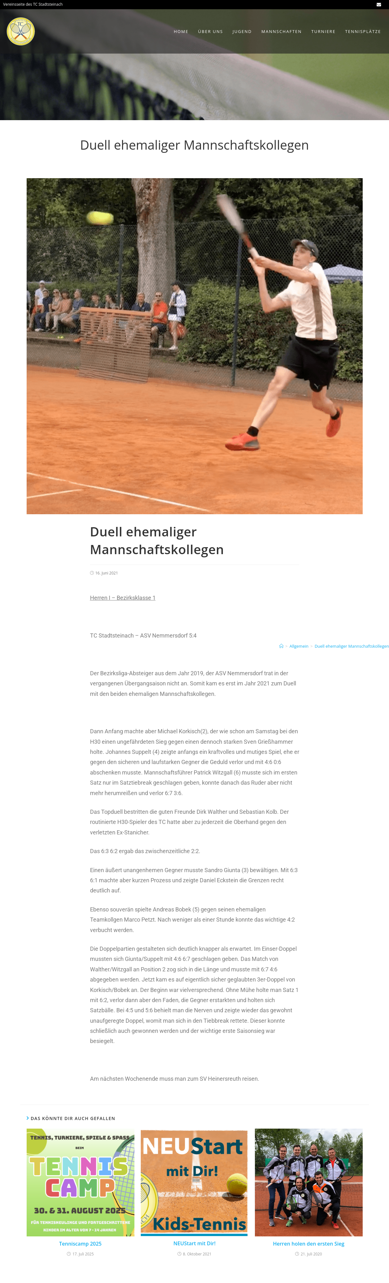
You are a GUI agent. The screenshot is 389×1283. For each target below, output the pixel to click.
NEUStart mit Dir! (194, 1243)
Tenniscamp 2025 (80, 1243)
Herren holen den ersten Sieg (308, 1243)
